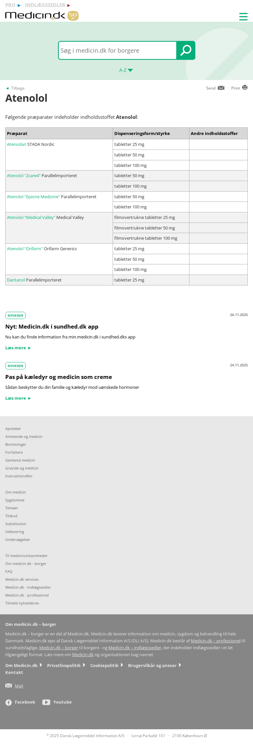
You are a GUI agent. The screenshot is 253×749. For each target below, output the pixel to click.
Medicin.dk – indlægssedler (134, 648)
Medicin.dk (83, 654)
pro (10, 5)
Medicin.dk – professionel (215, 641)
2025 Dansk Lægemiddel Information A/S (85, 735)
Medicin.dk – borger (58, 648)
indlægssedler (45, 5)
